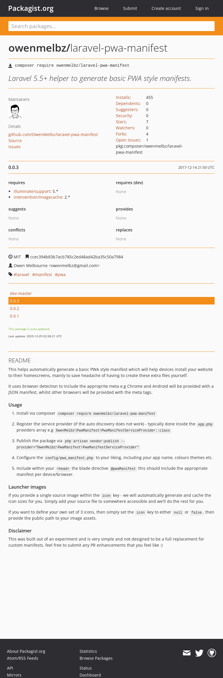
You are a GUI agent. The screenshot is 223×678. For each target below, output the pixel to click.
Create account (166, 8)
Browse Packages (96, 658)
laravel (22, 274)
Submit (130, 8)
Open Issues (128, 140)
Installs (123, 97)
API (10, 668)
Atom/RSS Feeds (22, 658)
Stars (121, 121)
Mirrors (14, 675)
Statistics (88, 651)
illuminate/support (32, 191)
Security (124, 115)
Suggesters (126, 109)
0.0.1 (14, 316)
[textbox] (111, 26)
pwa (61, 274)
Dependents (128, 103)
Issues (14, 146)
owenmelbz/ (39, 48)
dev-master (21, 293)
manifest (43, 274)
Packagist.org (30, 8)
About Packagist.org (26, 651)
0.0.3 (14, 301)
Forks (121, 134)
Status (86, 668)
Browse (101, 8)
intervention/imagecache (38, 197)
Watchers (125, 127)
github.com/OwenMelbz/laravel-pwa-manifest (53, 134)
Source (15, 140)
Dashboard (90, 675)
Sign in (202, 8)
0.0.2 (14, 308)
